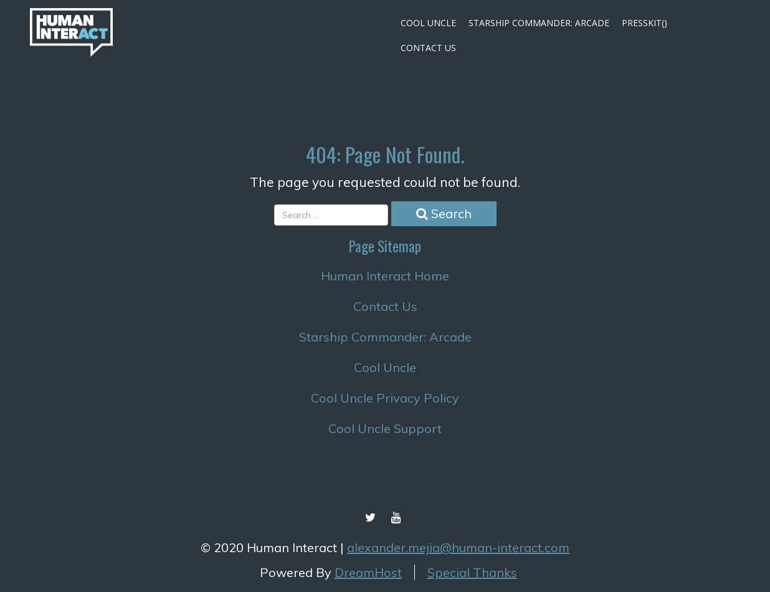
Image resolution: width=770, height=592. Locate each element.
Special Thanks (472, 572)
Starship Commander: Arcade (538, 23)
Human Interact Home (385, 276)
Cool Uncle (428, 23)
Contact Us (428, 48)
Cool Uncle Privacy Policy (385, 398)
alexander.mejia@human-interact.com (458, 547)
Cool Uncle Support (385, 428)
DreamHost (368, 572)
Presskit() (644, 23)
